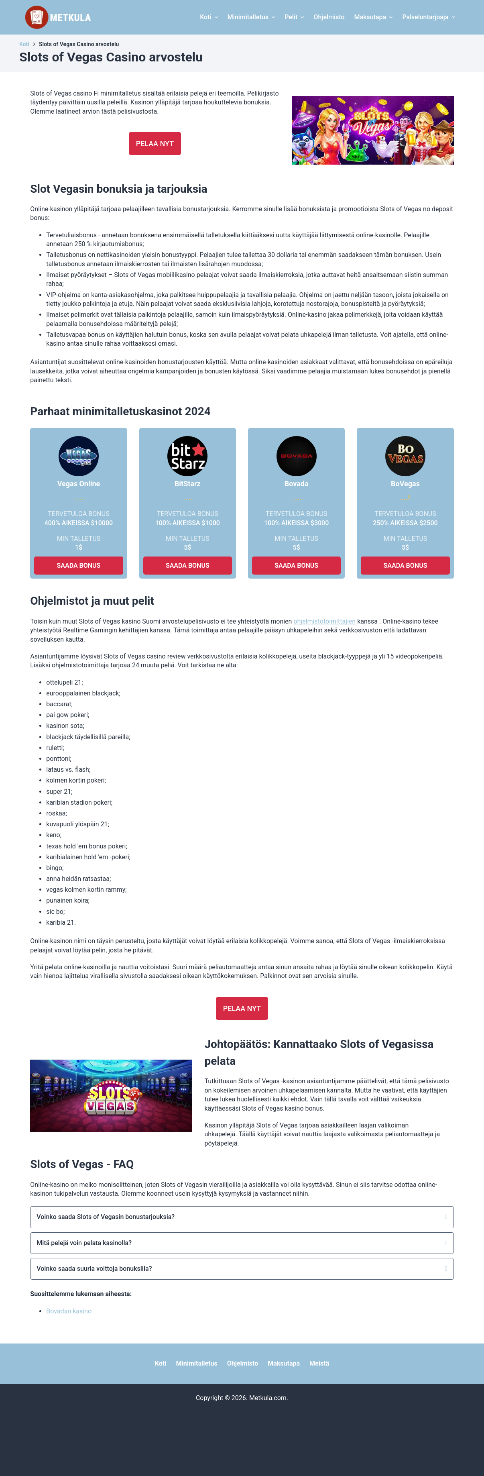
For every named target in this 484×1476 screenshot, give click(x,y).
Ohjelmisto (328, 17)
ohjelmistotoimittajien (324, 621)
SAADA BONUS (79, 565)
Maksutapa (374, 17)
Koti (210, 17)
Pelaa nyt (155, 143)
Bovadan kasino (69, 1311)
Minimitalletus (252, 17)
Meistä (319, 1363)
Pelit (295, 17)
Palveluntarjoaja (429, 17)
